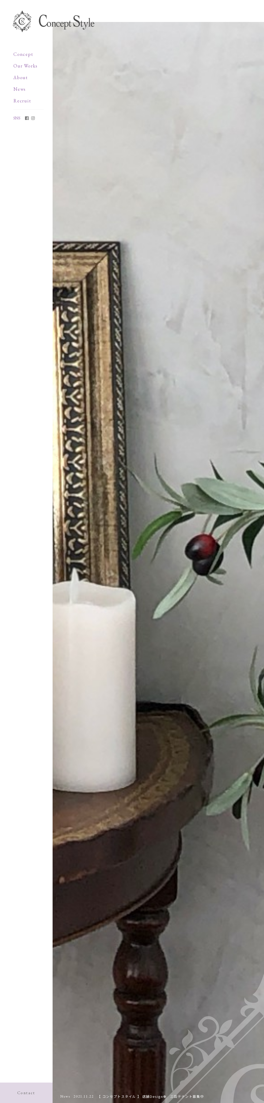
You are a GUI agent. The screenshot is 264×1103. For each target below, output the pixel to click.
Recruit (22, 101)
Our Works (25, 66)
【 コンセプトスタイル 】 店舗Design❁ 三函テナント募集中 (150, 1096)
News (19, 89)
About (20, 77)
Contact (26, 1093)
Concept (23, 54)
